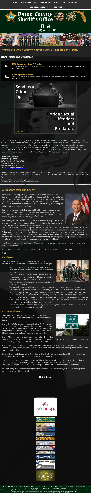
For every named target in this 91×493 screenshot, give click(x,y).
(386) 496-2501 (45, 30)
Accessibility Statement (59, 488)
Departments (45, 2)
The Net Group (34, 488)
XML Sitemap (45, 488)
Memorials (73, 2)
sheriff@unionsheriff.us (83, 486)
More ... (22, 68)
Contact (58, 7)
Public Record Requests (40, 7)
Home (15, 2)
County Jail (59, 2)
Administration (28, 2)
